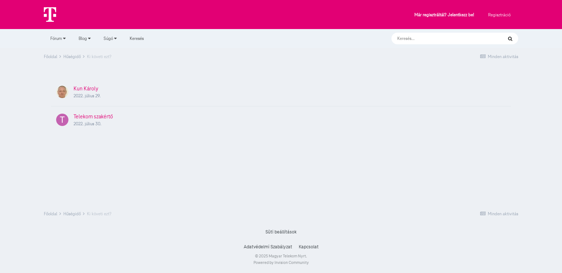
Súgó (110, 38)
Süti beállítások (281, 232)
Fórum (58, 38)
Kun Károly (86, 88)
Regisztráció (499, 14)
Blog (85, 38)
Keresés (137, 38)
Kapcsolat (309, 247)
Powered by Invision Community (281, 262)
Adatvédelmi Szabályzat (268, 247)
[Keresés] (439, 38)
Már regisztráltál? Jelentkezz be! (444, 15)
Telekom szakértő (93, 116)
